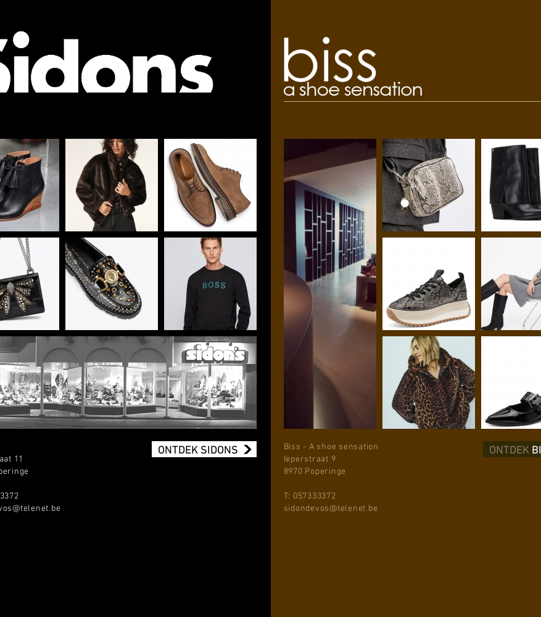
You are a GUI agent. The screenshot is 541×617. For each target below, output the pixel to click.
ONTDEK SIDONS (198, 449)
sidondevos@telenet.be (331, 508)
